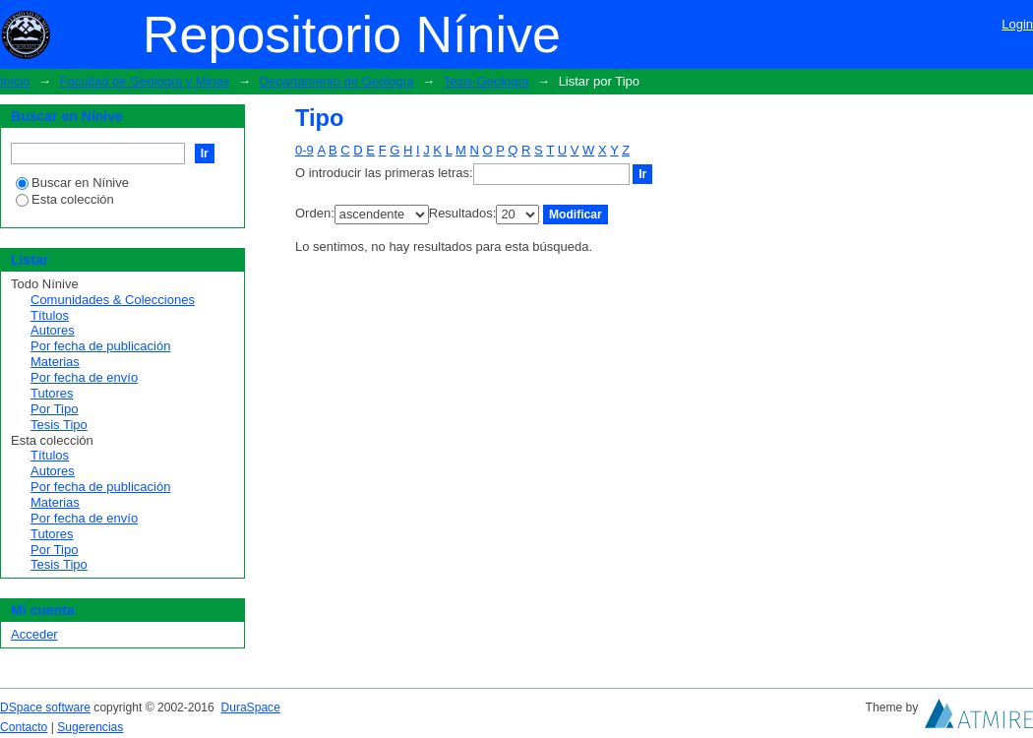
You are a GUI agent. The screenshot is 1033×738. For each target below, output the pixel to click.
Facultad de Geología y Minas (145, 81)
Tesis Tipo (59, 424)
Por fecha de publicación (100, 345)
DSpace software (45, 707)
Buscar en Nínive (72, 182)
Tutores (52, 393)
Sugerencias (90, 727)
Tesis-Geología (486, 81)
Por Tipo (54, 408)
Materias (55, 361)
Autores (52, 330)
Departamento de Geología (337, 81)
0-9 (304, 150)
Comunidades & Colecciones (112, 299)
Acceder (34, 634)
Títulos (49, 315)
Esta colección (65, 199)
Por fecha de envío (84, 377)
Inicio (15, 81)
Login (1017, 24)
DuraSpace (249, 707)
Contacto (23, 727)
